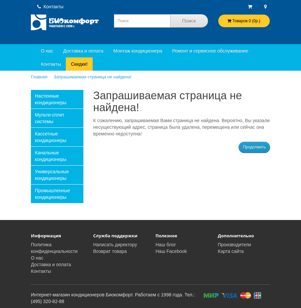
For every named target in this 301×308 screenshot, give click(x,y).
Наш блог (165, 244)
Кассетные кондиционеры (50, 137)
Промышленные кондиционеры (52, 194)
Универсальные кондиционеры (52, 175)
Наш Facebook (171, 251)
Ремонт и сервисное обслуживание (210, 50)
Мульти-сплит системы (49, 118)
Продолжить (254, 147)
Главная (39, 76)
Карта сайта (231, 251)
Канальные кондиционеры (50, 156)
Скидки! (79, 64)
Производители (234, 244)
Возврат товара (110, 251)
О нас (47, 50)
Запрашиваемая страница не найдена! (92, 76)
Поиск (189, 21)
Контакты (50, 6)
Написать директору (115, 244)
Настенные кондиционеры (50, 99)
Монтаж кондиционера (137, 50)
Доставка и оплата (83, 50)
